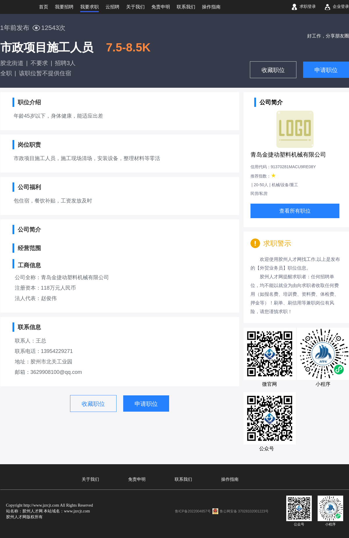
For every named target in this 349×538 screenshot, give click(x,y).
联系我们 (183, 479)
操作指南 (230, 479)
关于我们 (90, 479)
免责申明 (137, 479)
